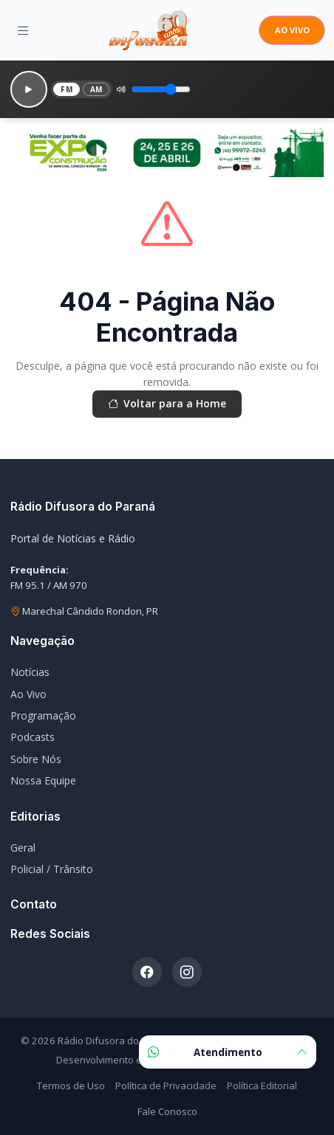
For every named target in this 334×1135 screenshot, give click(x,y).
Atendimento (227, 1052)
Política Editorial (262, 1085)
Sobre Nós (35, 759)
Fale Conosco (167, 1111)
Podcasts (32, 737)
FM (66, 89)
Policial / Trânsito (51, 869)
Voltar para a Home (167, 404)
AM (96, 89)
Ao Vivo (28, 694)
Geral (22, 848)
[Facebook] (147, 972)
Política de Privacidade (166, 1085)
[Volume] (161, 89)
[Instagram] (187, 972)
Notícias (30, 672)
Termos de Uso (71, 1085)
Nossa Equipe (43, 780)
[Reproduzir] (28, 89)
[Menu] (23, 30)
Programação (43, 715)
